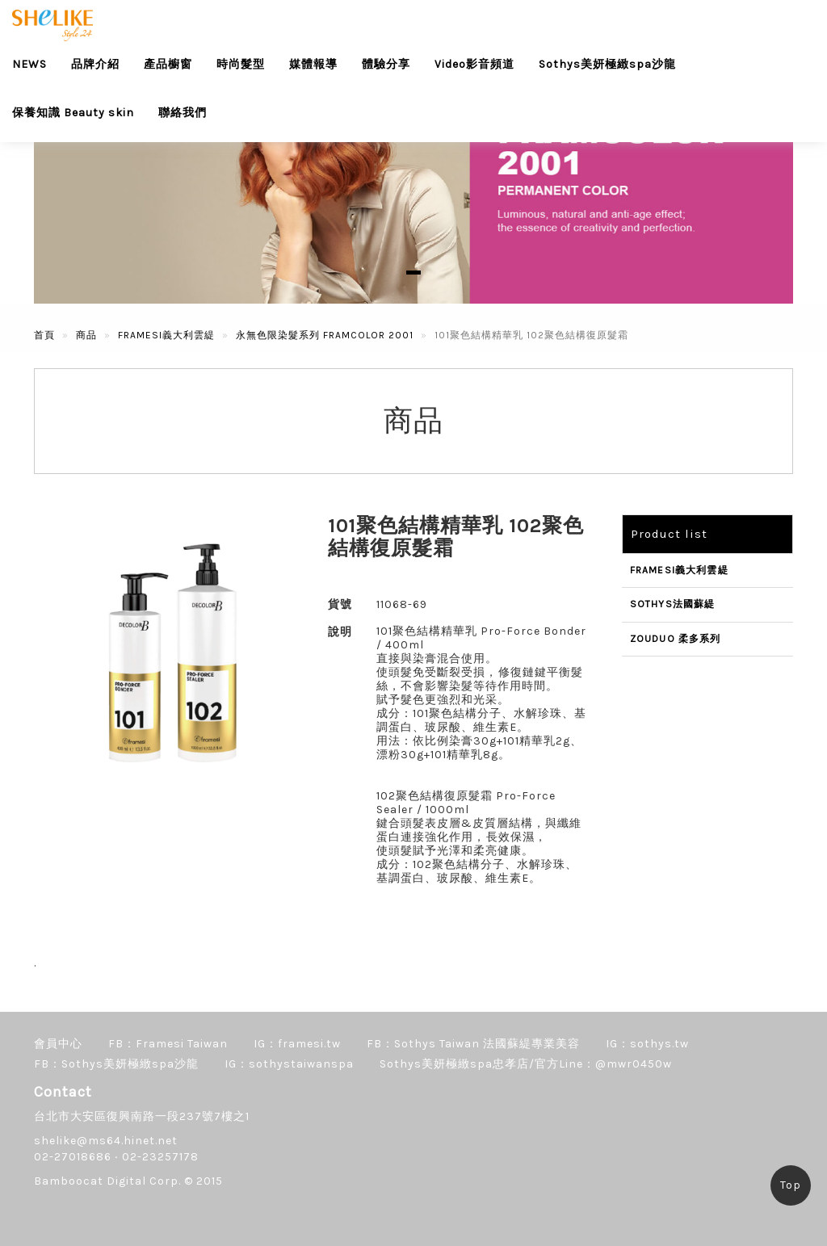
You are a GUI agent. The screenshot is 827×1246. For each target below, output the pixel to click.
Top (790, 1185)
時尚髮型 (240, 64)
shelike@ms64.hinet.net (106, 1140)
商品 (86, 335)
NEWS (29, 64)
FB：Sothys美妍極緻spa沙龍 (116, 1064)
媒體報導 (313, 64)
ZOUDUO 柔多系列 (675, 638)
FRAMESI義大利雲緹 (166, 335)
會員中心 (58, 1044)
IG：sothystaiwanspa (289, 1064)
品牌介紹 (95, 64)
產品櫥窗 (168, 64)
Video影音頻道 (474, 64)
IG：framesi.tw (297, 1044)
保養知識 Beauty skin (73, 113)
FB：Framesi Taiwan (168, 1044)
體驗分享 (386, 64)
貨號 (340, 604)
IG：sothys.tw (647, 1044)
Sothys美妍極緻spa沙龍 (607, 64)
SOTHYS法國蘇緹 (673, 604)
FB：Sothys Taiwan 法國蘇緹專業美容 (473, 1044)
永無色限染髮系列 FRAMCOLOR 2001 (325, 335)
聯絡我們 (182, 113)
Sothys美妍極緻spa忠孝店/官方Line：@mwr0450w (526, 1064)
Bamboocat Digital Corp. (107, 1181)
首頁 (44, 335)
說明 (340, 632)
